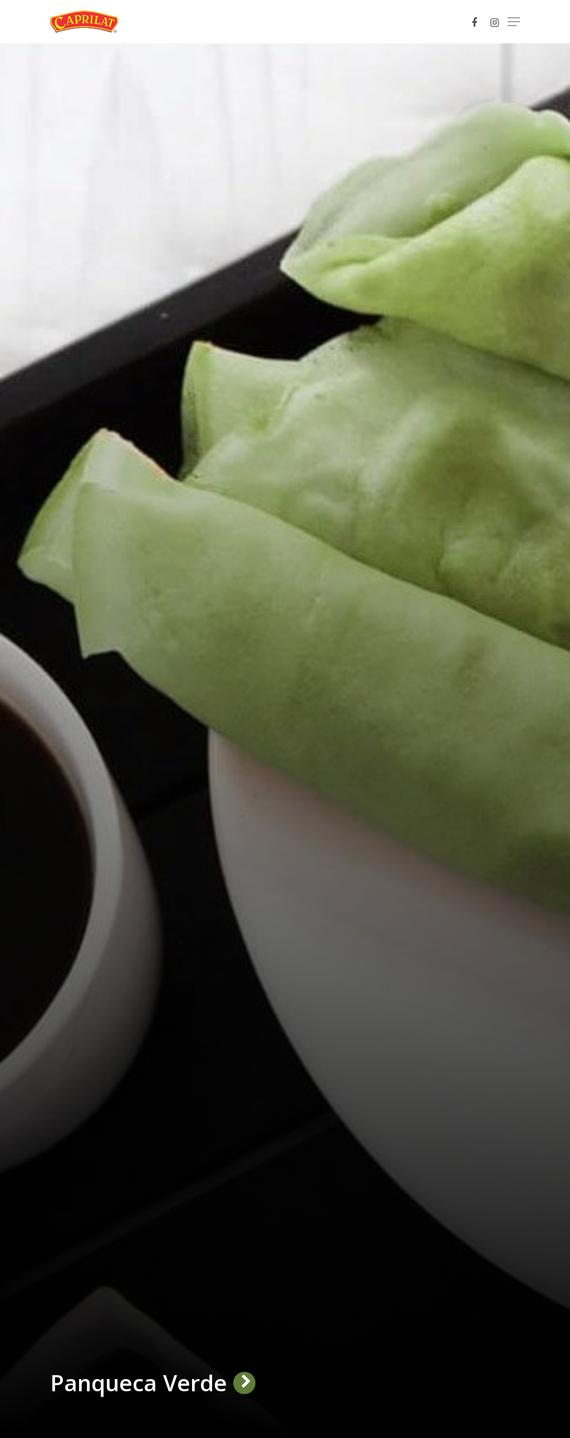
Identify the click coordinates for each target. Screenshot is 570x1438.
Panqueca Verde (138, 1382)
